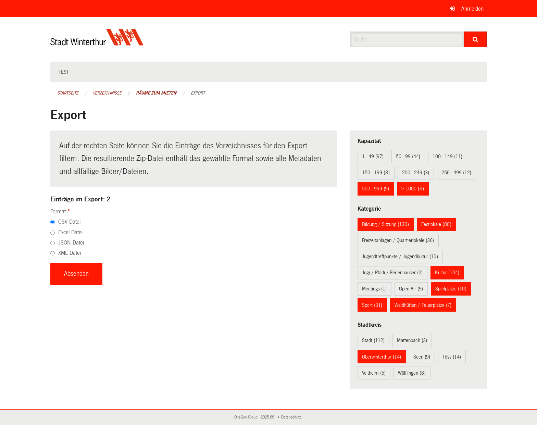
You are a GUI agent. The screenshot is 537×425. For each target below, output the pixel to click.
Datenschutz (292, 417)
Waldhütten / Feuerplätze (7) (423, 305)
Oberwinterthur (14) (381, 357)
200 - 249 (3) (415, 172)
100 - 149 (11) (447, 156)
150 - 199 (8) (376, 172)
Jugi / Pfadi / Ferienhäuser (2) (392, 272)
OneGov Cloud (247, 417)
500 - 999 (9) (375, 188)
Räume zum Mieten (156, 93)
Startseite (67, 93)
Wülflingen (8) (412, 373)
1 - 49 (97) (373, 156)
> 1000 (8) (412, 188)
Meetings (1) (374, 288)
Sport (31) (372, 305)
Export (198, 93)
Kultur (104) (447, 272)
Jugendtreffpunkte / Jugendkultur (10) (400, 256)
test (64, 72)
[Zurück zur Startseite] (97, 43)
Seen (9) (421, 357)
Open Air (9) (411, 288)
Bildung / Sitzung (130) (385, 224)
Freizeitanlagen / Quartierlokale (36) (398, 240)
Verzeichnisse (107, 93)
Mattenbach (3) (412, 340)
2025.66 (268, 417)
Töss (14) (451, 357)
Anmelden (472, 9)
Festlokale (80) (436, 224)
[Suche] (475, 39)
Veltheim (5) (374, 373)
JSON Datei (71, 243)
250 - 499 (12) (456, 172)
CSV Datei (69, 222)
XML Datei (69, 253)
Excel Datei (70, 232)
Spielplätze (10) (450, 288)
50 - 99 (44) (408, 156)
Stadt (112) (373, 340)
